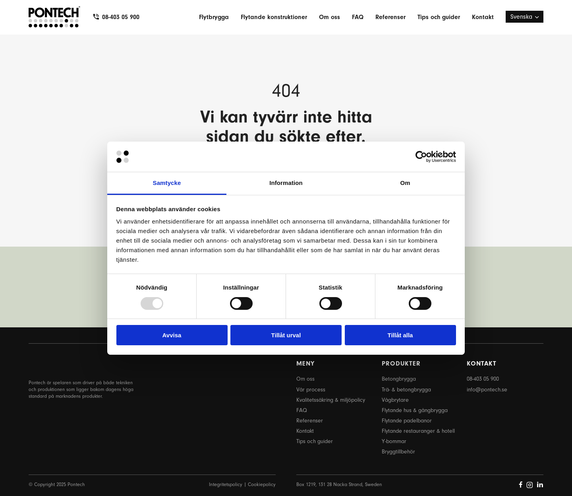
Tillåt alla (400, 335)
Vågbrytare (395, 400)
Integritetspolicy (225, 484)
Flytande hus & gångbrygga (415, 410)
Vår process (310, 389)
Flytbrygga (214, 17)
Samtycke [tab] (167, 182)
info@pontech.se (487, 389)
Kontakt (483, 17)
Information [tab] (286, 182)
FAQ (357, 17)
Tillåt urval (286, 335)
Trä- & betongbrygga (406, 389)
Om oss (329, 17)
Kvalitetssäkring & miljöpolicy (330, 400)
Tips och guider (438, 17)
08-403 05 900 (120, 17)
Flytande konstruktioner (274, 17)
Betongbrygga (399, 378)
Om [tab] (405, 182)
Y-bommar (394, 441)
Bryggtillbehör (398, 451)
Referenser (390, 17)
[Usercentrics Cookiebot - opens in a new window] (421, 157)
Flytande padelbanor (407, 420)
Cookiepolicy (262, 484)
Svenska (521, 16)
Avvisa (172, 335)
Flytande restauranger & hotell (418, 431)
